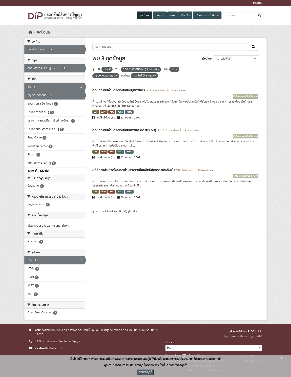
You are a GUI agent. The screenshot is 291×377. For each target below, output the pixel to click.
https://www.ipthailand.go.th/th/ (242, 336)
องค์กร (160, 16)
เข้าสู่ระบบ (257, 3)
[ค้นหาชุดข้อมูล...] (245, 15)
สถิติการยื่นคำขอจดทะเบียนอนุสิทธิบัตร (119, 90)
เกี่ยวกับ (185, 16)
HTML (129, 112)
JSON (103, 112)
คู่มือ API (132, 211)
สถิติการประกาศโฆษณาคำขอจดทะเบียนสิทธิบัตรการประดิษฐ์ (132, 170)
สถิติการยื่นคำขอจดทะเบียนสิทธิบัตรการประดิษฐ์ (124, 130)
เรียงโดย (207, 59)
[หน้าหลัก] (30, 32)
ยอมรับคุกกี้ (145, 372)
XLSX (120, 112)
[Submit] (260, 15)
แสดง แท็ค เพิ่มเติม (37, 171)
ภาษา (168, 342)
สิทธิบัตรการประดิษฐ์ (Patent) (245, 96)
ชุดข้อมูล (144, 16)
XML (112, 112)
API (120, 211)
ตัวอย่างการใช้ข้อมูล (207, 16)
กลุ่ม (172, 16)
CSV (95, 112)
